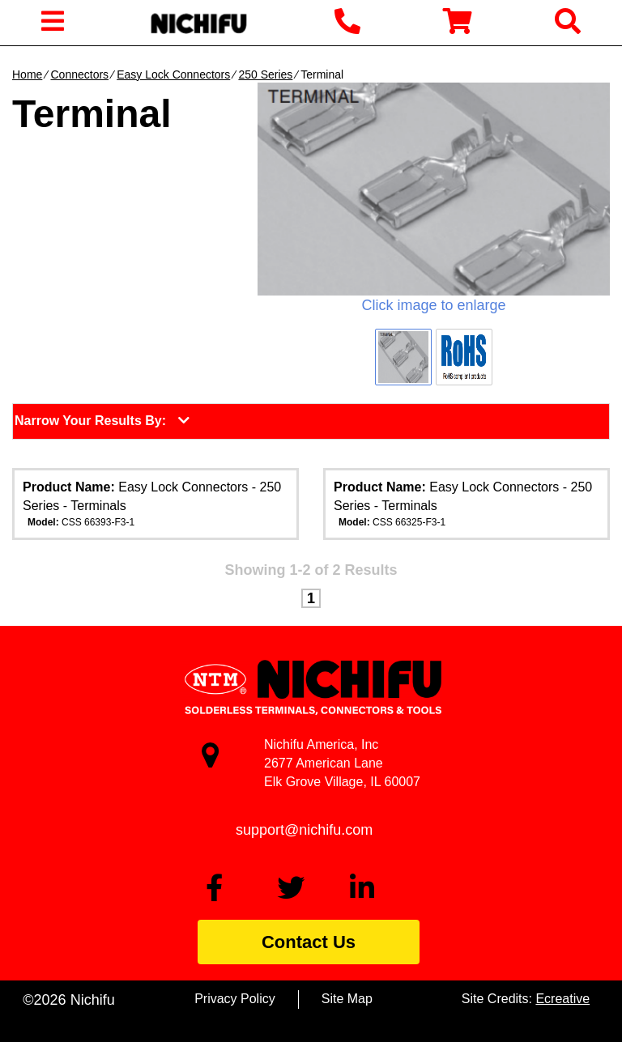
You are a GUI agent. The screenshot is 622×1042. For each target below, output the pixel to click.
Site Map (347, 999)
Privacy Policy (234, 999)
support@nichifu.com (304, 830)
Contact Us (309, 942)
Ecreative (562, 999)
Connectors (79, 74)
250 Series (265, 74)
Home (27, 74)
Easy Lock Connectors (173, 74)
